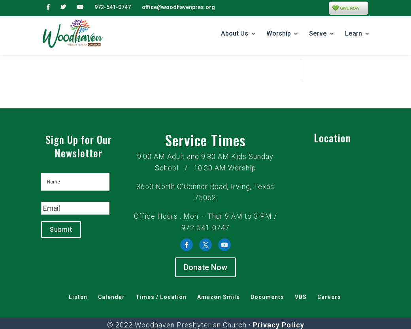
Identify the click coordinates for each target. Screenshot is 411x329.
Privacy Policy (278, 310)
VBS (301, 282)
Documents (267, 282)
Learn (353, 34)
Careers (329, 282)
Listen (78, 282)
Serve (318, 34)
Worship (278, 34)
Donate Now (205, 252)
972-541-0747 (112, 7)
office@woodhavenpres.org (178, 7)
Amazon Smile (218, 282)
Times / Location (161, 282)
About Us (234, 34)
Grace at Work (218, 321)
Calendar (111, 282)
